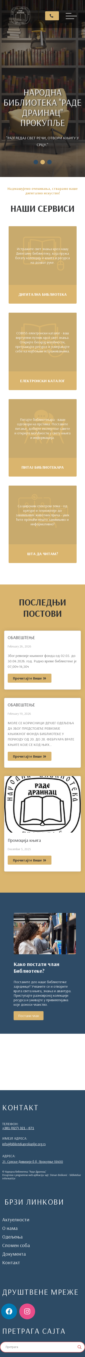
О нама (10, 1228)
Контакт (11, 1262)
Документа (14, 1254)
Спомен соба (16, 1245)
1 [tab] (36, 162)
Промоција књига (24, 840)
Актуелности (15, 1219)
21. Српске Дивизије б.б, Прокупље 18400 (32, 1161)
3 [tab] (49, 162)
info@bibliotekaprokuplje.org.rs (24, 1144)
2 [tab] (42, 162)
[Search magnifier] (79, 1347)
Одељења (12, 1237)
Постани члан (28, 1015)
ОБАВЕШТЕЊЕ (21, 637)
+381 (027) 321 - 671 (18, 1128)
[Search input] (40, 1347)
